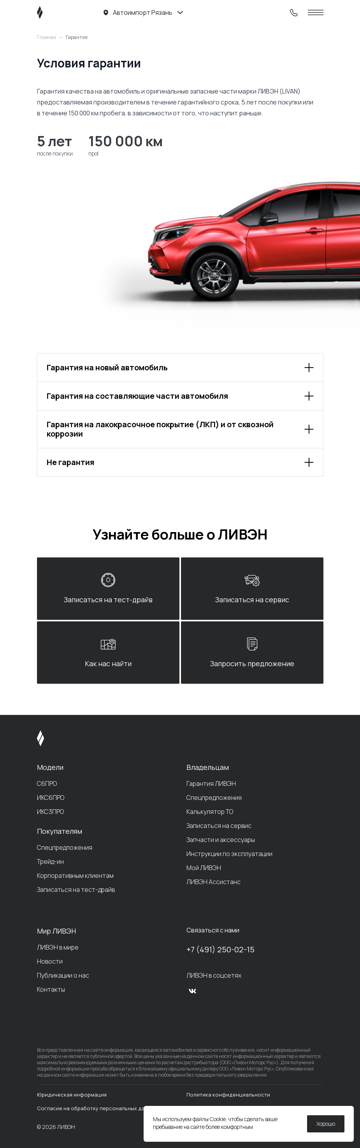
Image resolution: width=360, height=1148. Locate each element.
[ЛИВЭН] (54, 12)
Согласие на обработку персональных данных (97, 1108)
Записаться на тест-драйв (76, 889)
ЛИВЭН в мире (58, 947)
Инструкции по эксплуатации (229, 853)
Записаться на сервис (218, 825)
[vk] (192, 991)
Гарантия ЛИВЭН (211, 783)
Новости (50, 961)
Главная (46, 37)
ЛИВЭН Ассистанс (213, 881)
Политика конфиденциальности (228, 1094)
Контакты (51, 989)
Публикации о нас (63, 975)
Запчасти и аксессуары (220, 839)
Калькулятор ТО (209, 811)
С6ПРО (47, 783)
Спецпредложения (64, 847)
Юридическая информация (72, 1094)
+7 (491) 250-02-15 (220, 949)
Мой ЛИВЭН (203, 867)
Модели (50, 767)
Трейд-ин (50, 861)
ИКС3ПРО (50, 811)
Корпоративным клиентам (75, 875)
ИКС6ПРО (50, 797)
